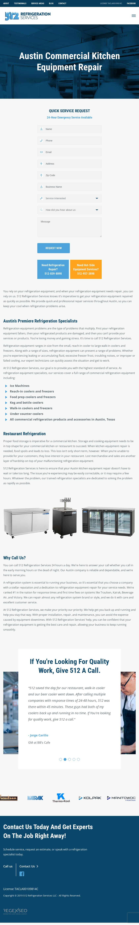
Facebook (131, 3)
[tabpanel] (69, 702)
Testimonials (20, 3)
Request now (54, 249)
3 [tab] (69, 760)
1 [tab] (60, 760)
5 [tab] (78, 760)
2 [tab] (65, 760)
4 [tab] (74, 760)
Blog (51, 3)
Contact (62, 3)
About (6, 3)
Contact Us (27, 867)
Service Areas (37, 3)
